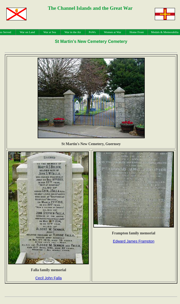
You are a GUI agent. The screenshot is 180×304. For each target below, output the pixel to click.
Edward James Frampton (133, 241)
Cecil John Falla (48, 278)
